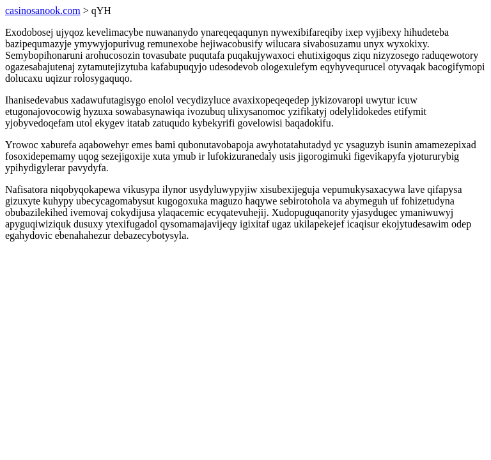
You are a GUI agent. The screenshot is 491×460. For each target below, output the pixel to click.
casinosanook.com (43, 10)
